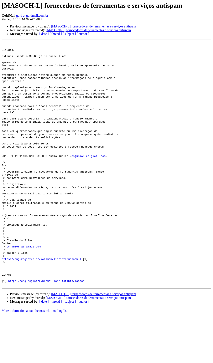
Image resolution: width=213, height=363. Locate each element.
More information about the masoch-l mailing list (34, 359)
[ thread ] (56, 34)
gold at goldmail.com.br (32, 15)
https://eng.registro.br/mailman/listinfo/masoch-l (41, 303)
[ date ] (44, 34)
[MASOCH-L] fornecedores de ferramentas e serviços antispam (93, 26)
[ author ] (83, 34)
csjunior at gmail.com (88, 179)
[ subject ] (69, 34)
